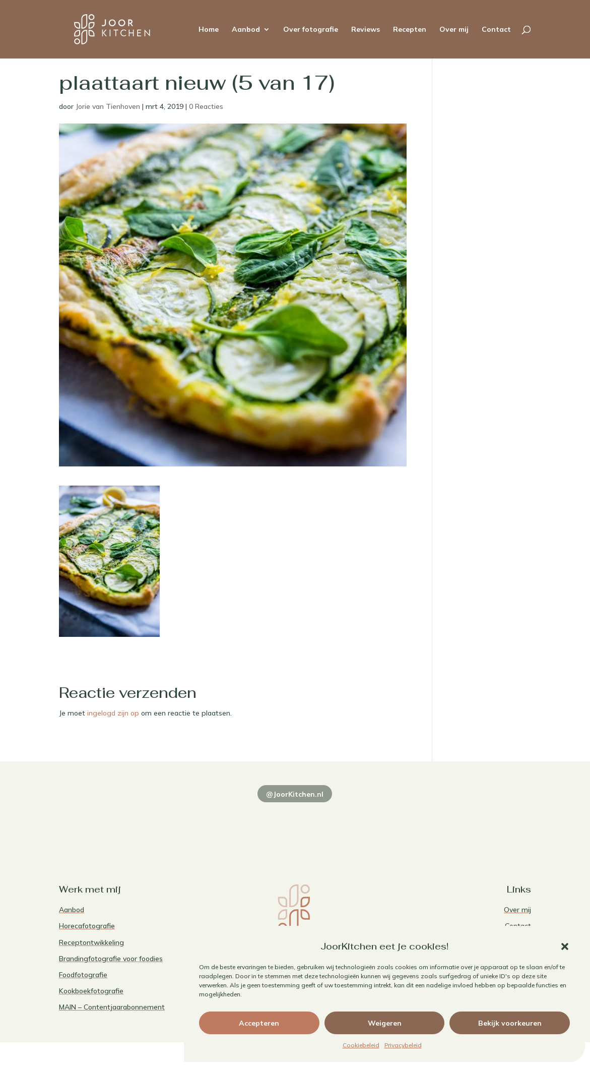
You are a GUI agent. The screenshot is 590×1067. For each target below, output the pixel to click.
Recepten (409, 30)
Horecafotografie (87, 925)
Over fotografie (310, 30)
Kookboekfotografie (91, 990)
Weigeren (385, 1023)
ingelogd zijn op (113, 713)
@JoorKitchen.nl (294, 794)
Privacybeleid (403, 1045)
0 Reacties (206, 106)
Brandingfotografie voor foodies (111, 958)
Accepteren (259, 1023)
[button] (565, 946)
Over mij (454, 30)
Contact (496, 30)
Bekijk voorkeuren (510, 1023)
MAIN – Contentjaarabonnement (112, 1007)
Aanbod (246, 30)
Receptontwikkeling (91, 942)
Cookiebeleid (361, 1045)
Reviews (365, 30)
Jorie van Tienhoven (108, 106)
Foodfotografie (83, 974)
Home (209, 30)
